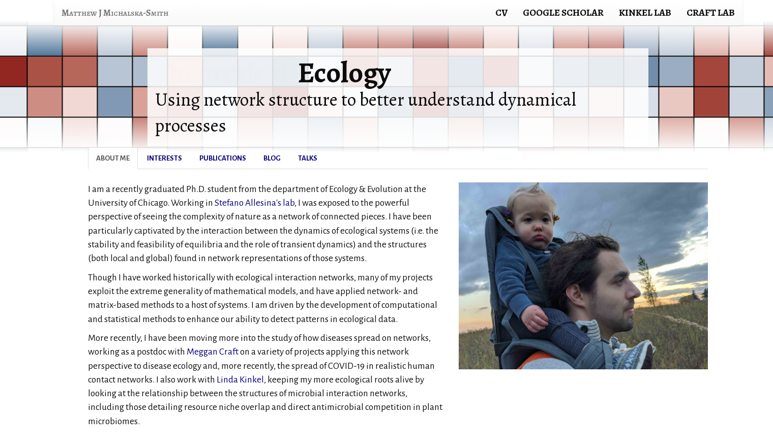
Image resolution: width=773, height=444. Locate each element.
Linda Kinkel (240, 380)
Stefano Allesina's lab (254, 203)
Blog (272, 158)
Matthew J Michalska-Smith (115, 13)
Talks (307, 158)
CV (501, 12)
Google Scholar (563, 12)
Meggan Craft (213, 352)
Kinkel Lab (645, 12)
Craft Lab (711, 12)
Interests (164, 158)
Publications (222, 158)
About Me (113, 158)
